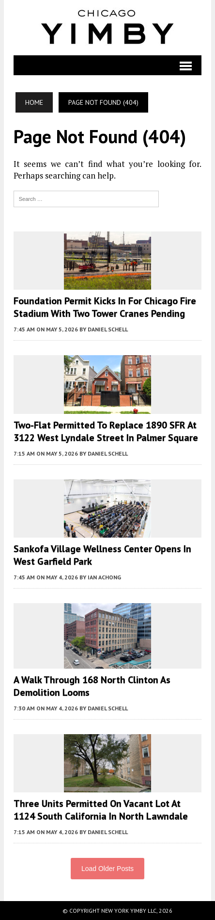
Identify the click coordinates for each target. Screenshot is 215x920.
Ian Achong (104, 577)
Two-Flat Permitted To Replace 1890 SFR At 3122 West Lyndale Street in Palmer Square (106, 431)
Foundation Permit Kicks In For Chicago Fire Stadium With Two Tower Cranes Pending (105, 307)
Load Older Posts (107, 868)
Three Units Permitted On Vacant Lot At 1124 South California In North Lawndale (101, 809)
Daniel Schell (108, 329)
